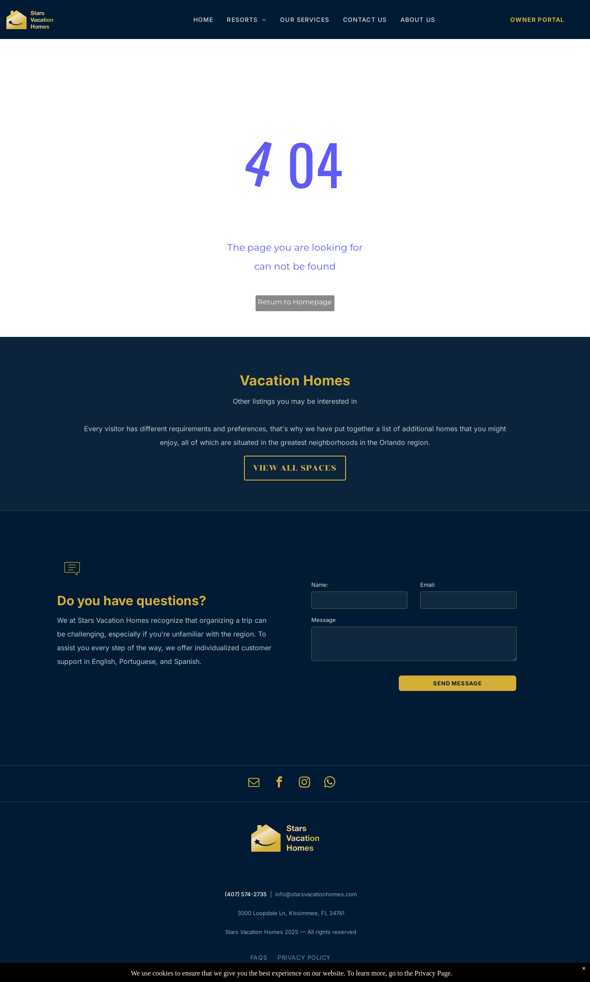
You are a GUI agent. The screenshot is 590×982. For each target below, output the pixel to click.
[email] (253, 783)
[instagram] (304, 783)
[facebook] (279, 783)
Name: (319, 584)
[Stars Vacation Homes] (29, 19)
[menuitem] (203, 19)
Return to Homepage (295, 302)
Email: (428, 584)
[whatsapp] (329, 783)
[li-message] (72, 579)
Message (323, 619)
